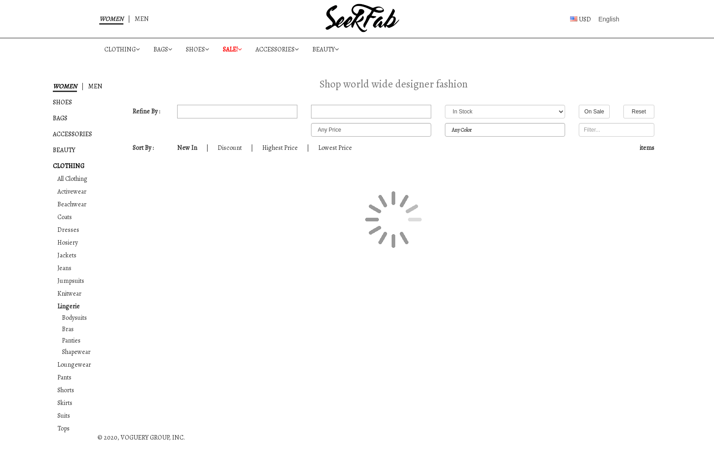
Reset (639, 111)
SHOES (197, 49)
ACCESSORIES (277, 49)
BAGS (162, 49)
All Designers (371, 112)
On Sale (594, 111)
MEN (142, 19)
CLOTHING (122, 49)
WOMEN (111, 19)
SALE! (232, 49)
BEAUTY (325, 49)
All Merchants (237, 112)
